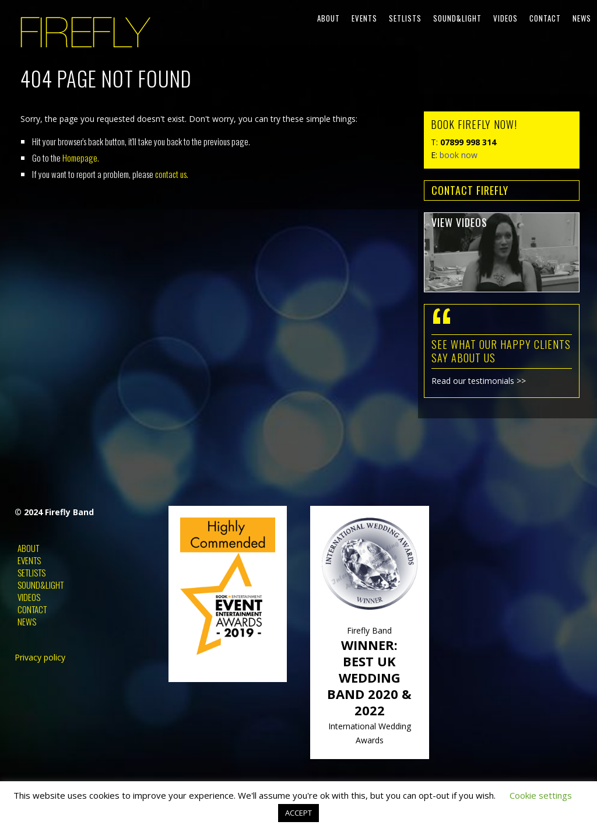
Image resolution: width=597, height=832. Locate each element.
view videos (459, 222)
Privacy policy (40, 657)
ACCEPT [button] (298, 812)
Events (364, 18)
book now (458, 154)
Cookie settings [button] (541, 795)
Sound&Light (457, 18)
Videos (505, 18)
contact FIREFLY (469, 190)
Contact (545, 18)
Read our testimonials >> (478, 380)
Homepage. (80, 157)
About (328, 18)
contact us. (171, 173)
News (582, 18)
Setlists (405, 18)
